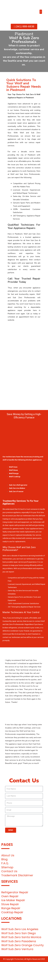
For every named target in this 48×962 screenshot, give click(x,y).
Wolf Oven (13, 467)
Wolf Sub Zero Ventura (17, 949)
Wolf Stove (13, 470)
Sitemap (7, 867)
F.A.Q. (5, 863)
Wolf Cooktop (14, 477)
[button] (41, 12)
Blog (4, 859)
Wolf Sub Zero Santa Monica (21, 937)
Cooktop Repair (12, 912)
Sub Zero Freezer (16, 491)
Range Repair (10, 908)
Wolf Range (14, 473)
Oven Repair (10, 896)
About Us (7, 855)
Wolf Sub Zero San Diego (18, 933)
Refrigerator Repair (14, 892)
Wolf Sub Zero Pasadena (18, 941)
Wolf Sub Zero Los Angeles (19, 929)
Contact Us (9, 871)
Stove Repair (10, 904)
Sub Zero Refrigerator (18, 485)
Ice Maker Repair (13, 900)
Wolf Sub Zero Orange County (22, 945)
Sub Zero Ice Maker (17, 488)
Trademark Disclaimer (17, 875)
